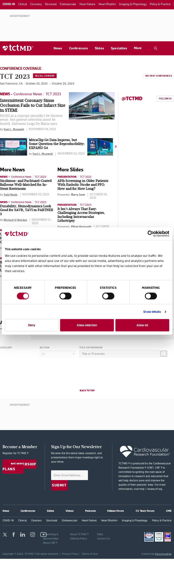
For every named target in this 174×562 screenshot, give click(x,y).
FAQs (100, 533)
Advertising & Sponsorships (50, 535)
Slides (99, 48)
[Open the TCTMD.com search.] (155, 48)
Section (44, 347)
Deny (31, 325)
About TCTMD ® (79, 533)
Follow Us (165, 98)
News (58, 48)
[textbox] (58, 353)
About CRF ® (50, 541)
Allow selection (87, 325)
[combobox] (58, 353)
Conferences (78, 48)
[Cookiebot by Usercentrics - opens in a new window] (150, 233)
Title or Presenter (91, 347)
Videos (69, 509)
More (138, 48)
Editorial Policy (78, 537)
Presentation (67, 176)
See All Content (48, 76)
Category (6, 347)
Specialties (119, 48)
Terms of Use (90, 553)
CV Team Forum (145, 509)
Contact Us (103, 537)
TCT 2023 (53, 94)
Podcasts (90, 509)
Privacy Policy (70, 553)
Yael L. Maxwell (15, 129)
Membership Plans (19, 466)
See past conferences (158, 76)
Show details (152, 311)
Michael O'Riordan (16, 219)
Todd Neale (11, 194)
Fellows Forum (115, 509)
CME (168, 509)
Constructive (163, 553)
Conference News (28, 94)
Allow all (142, 325)
